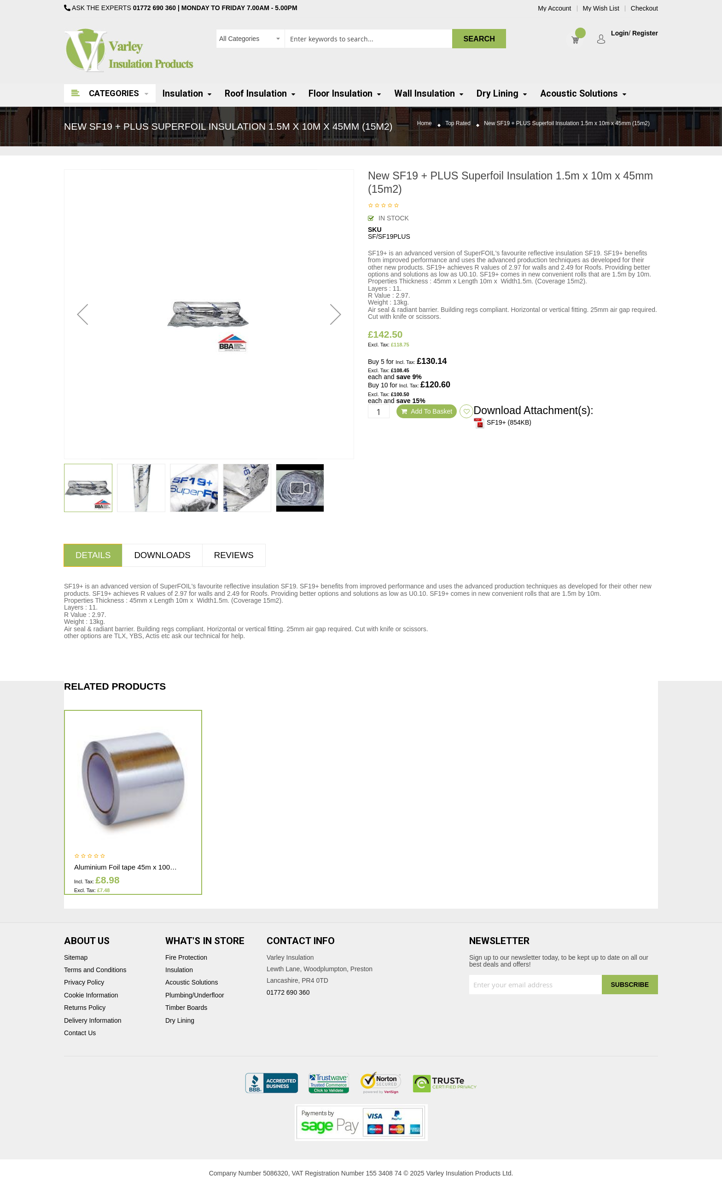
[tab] (93, 555)
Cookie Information (91, 995)
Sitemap (75, 957)
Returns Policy (84, 1007)
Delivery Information (93, 1020)
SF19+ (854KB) (502, 422)
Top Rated (458, 124)
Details (93, 555)
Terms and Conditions (95, 970)
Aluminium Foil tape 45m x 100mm (127, 867)
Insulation (179, 970)
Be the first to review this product (383, 206)
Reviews (234, 555)
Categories (114, 93)
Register (645, 33)
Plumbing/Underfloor (194, 995)
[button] (82, 314)
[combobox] (361, 38)
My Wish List (601, 9)
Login (620, 33)
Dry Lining (179, 1020)
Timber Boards (186, 1007)
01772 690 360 (154, 8)
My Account (554, 9)
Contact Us (80, 1033)
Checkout (644, 9)
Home (424, 124)
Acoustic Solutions (191, 982)
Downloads (162, 555)
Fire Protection (186, 957)
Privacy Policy (84, 982)
